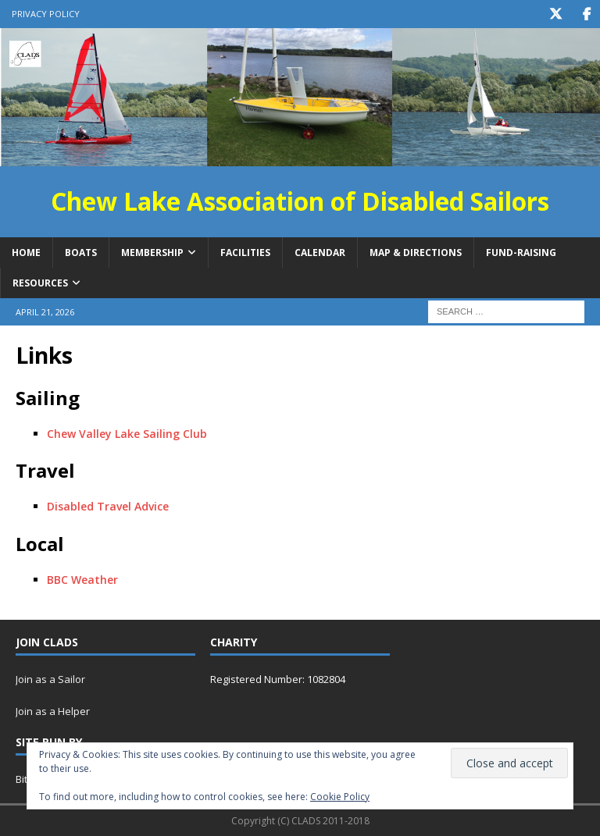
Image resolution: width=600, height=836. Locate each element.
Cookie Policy (340, 796)
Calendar (320, 251)
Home (26, 251)
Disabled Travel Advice (108, 506)
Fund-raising (521, 251)
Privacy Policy (46, 14)
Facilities (245, 251)
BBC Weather (82, 578)
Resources (40, 282)
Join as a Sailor (50, 679)
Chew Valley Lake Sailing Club (127, 432)
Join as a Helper (53, 711)
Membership (152, 251)
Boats (81, 251)
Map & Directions (416, 251)
